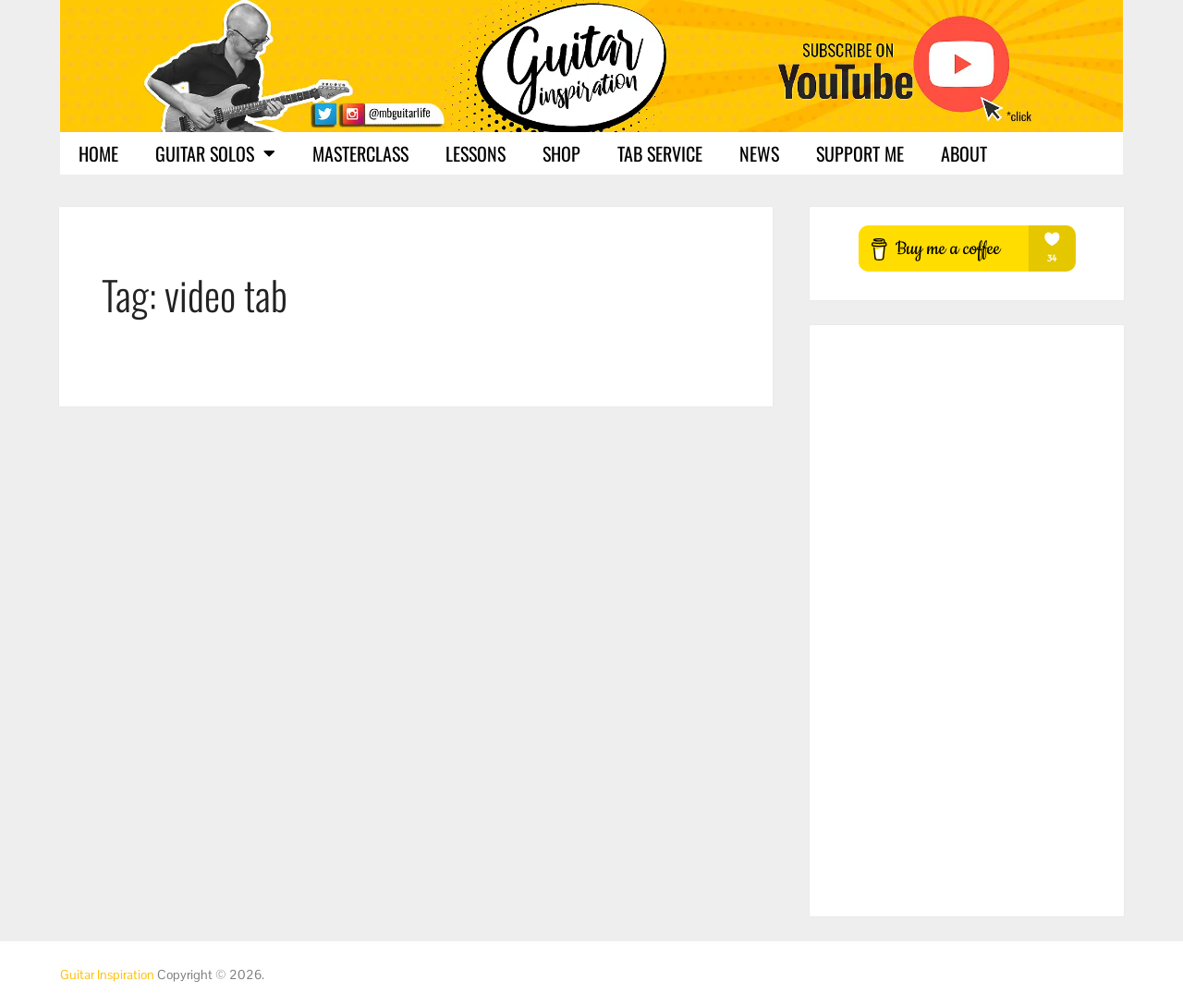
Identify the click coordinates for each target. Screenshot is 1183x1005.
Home (98, 153)
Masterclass (360, 153)
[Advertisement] (966, 621)
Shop (561, 153)
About (964, 153)
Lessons (475, 153)
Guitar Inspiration (107, 974)
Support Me (860, 153)
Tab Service (659, 153)
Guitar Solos (215, 153)
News (759, 153)
